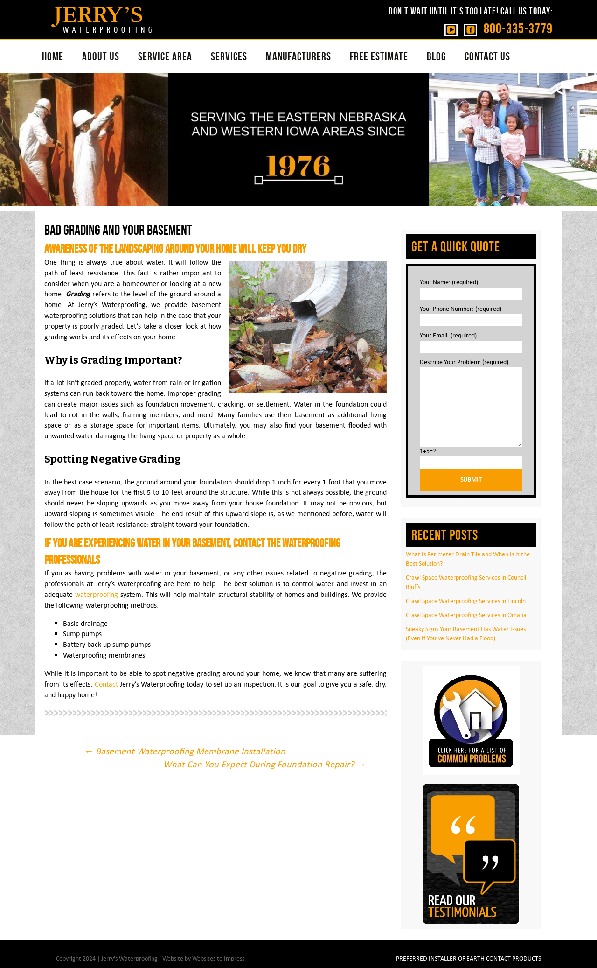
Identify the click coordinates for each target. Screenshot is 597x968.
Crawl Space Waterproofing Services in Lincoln (466, 601)
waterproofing (96, 594)
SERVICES (229, 56)
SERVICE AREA (165, 56)
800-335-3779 (518, 28)
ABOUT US (100, 56)
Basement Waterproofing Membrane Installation (184, 751)
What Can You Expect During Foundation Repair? (264, 764)
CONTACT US (487, 56)
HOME (52, 56)
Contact (106, 684)
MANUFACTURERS (298, 56)
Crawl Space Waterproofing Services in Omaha (466, 615)
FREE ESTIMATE (379, 56)
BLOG (436, 56)
